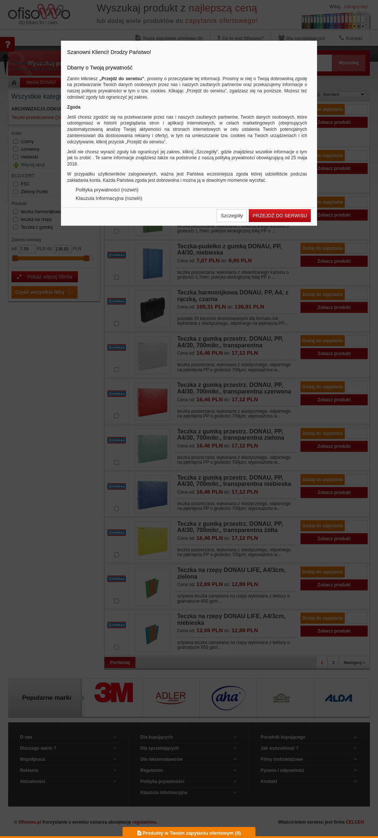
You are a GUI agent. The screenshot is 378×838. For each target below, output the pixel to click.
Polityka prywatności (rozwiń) (107, 189)
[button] (232, 215)
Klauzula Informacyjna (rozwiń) (109, 198)
